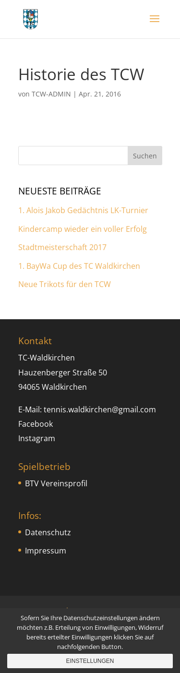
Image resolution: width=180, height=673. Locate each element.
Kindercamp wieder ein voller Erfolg (82, 229)
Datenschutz (48, 532)
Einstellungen (90, 661)
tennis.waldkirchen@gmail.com (100, 409)
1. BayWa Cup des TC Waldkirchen (79, 266)
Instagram (36, 438)
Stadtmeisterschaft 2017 (62, 247)
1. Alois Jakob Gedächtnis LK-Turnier (83, 210)
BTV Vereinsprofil (56, 483)
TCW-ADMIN (51, 93)
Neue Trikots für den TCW (64, 284)
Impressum (45, 550)
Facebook (35, 424)
